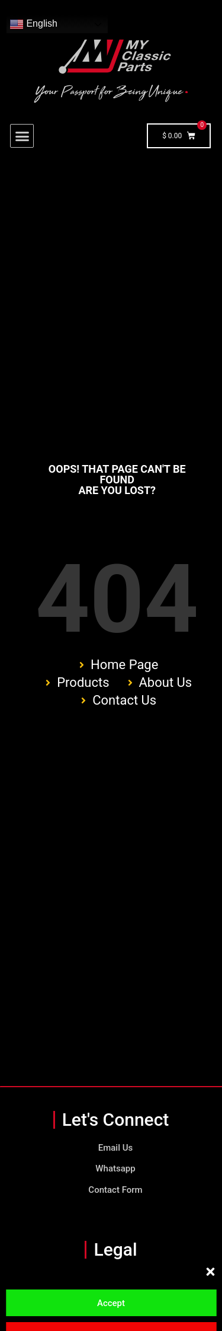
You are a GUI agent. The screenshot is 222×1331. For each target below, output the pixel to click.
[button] (210, 1272)
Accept (111, 1303)
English (33, 24)
